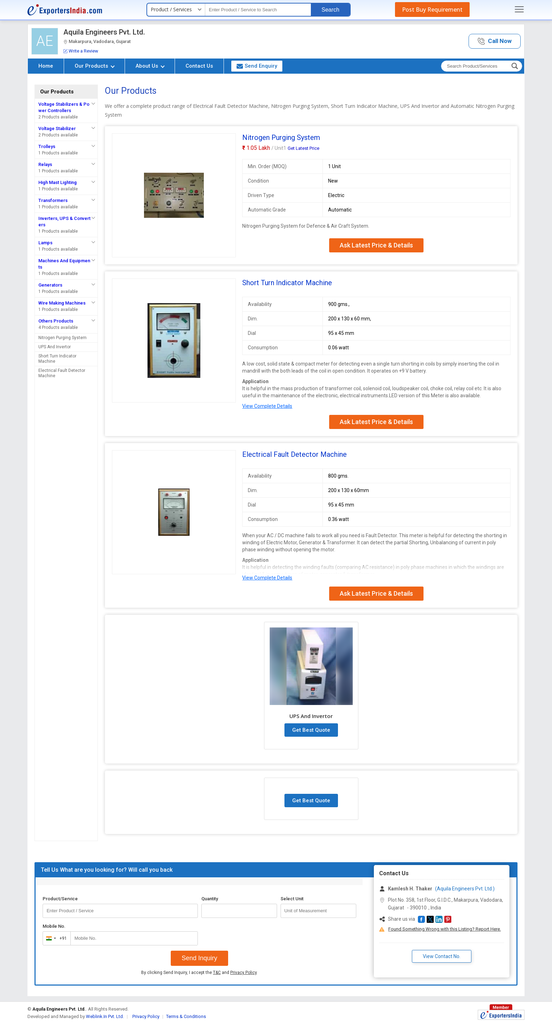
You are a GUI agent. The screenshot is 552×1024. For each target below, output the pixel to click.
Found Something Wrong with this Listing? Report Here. (444, 929)
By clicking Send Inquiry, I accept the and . (199, 972)
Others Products (55, 321)
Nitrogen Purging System (62, 337)
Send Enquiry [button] (257, 66)
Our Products (95, 66)
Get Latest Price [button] (303, 148)
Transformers (53, 200)
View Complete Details (267, 406)
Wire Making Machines (62, 303)
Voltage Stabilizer (57, 128)
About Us (150, 66)
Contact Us (199, 66)
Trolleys (46, 146)
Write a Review (80, 51)
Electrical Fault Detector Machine (61, 373)
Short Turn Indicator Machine (57, 359)
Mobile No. (54, 926)
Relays (45, 164)
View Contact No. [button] (441, 956)
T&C (217, 972)
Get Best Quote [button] (311, 730)
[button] (494, 41)
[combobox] (55, 938)
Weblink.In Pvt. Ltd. (105, 1016)
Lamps (45, 242)
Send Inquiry (199, 958)
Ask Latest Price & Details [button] (376, 245)
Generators (50, 285)
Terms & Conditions (186, 1016)
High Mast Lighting (57, 182)
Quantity (209, 898)
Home (45, 66)
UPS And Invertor (54, 346)
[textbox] (258, 9)
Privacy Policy (243, 972)
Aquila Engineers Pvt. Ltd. (104, 32)
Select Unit (292, 898)
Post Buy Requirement (432, 9)
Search (330, 10)
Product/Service (60, 898)
